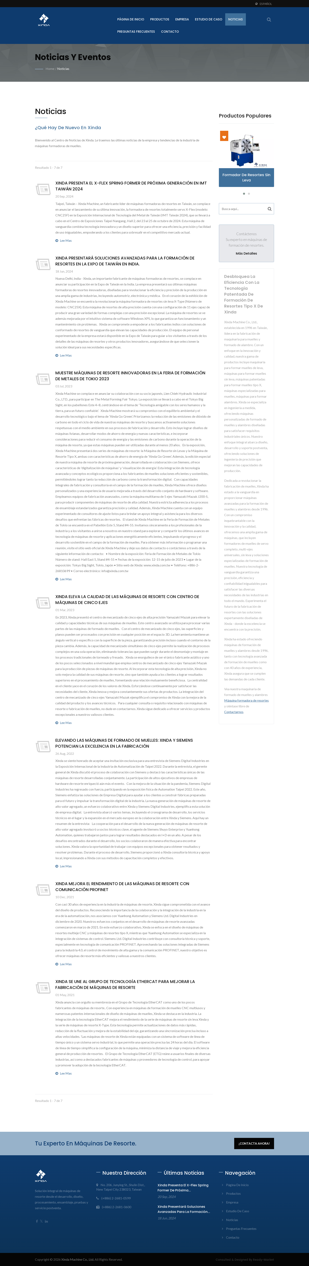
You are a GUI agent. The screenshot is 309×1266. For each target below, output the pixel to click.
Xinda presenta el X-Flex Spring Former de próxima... (183, 1188)
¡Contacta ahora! (254, 1143)
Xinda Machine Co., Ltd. (77, 1259)
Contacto (170, 31)
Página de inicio (130, 19)
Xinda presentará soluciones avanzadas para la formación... (184, 1209)
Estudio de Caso (208, 19)
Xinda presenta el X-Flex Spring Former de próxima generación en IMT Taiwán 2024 (131, 186)
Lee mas (63, 240)
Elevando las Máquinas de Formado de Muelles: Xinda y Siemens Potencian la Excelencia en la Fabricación (124, 743)
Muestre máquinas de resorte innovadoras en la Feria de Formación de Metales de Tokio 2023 (130, 376)
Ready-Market (263, 1260)
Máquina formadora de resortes (246, 700)
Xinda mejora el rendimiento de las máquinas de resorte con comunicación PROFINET (122, 886)
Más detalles (246, 253)
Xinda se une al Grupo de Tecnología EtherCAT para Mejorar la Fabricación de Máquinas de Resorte (125, 984)
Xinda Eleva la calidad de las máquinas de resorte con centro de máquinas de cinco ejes (127, 599)
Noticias (235, 19)
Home (50, 68)
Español (266, 4)
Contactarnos (233, 712)
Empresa (182, 19)
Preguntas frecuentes (136, 31)
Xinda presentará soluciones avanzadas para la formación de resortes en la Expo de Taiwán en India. (125, 261)
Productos (159, 19)
